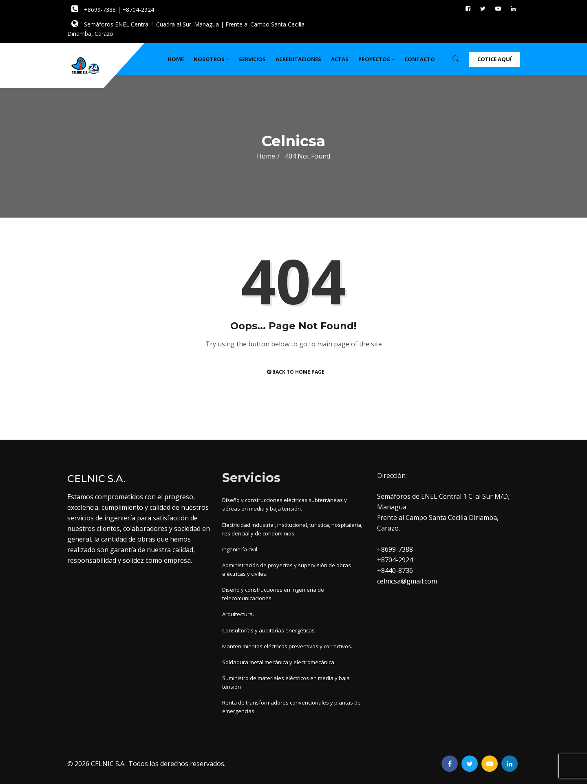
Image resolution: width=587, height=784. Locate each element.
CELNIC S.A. (108, 763)
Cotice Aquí (494, 59)
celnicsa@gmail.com (407, 581)
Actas (340, 59)
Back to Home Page (295, 371)
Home (176, 59)
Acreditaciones (298, 59)
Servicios (252, 59)
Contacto (419, 59)
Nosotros (211, 59)
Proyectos (376, 59)
